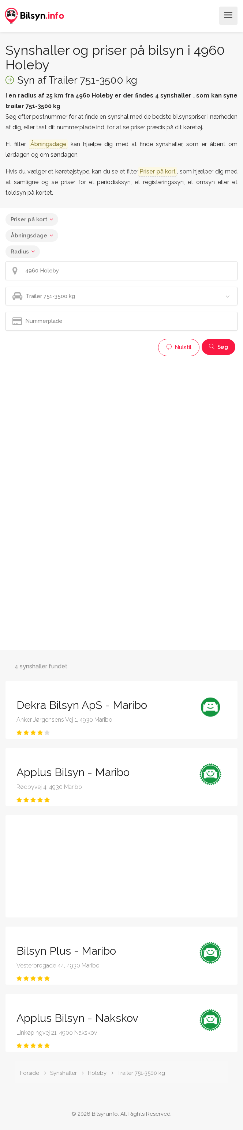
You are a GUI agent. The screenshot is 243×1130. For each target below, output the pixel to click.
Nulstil (178, 347)
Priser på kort (29, 219)
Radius (20, 251)
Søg (218, 347)
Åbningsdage (29, 235)
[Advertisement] (121, 411)
